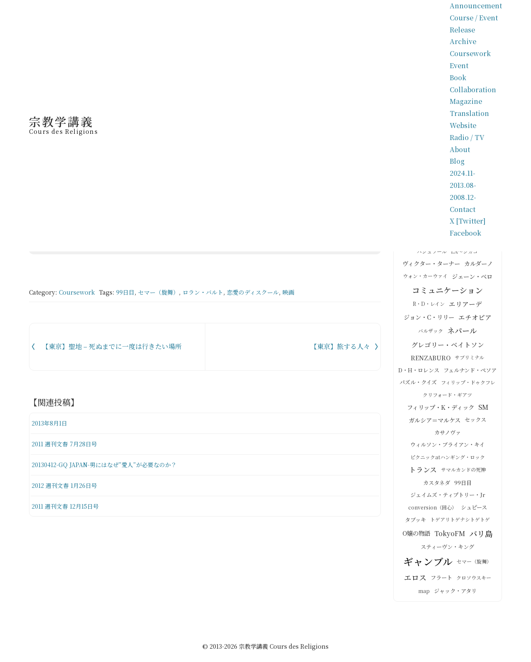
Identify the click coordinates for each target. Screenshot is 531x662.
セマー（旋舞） (158, 292)
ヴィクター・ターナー (431, 267)
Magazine (466, 101)
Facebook (465, 233)
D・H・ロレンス (418, 374)
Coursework (470, 53)
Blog (457, 161)
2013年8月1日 (51, 422)
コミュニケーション (447, 293)
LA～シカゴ (464, 255)
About (460, 149)
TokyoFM (449, 537)
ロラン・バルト (203, 292)
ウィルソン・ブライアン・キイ (447, 449)
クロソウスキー (473, 581)
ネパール (462, 334)
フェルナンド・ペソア (470, 374)
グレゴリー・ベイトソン (447, 348)
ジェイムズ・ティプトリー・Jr (447, 499)
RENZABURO (431, 361)
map (424, 594)
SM (483, 411)
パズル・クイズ (418, 386)
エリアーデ (465, 308)
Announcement (476, 5)
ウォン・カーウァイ (425, 279)
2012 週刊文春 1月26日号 (67, 485)
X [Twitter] (467, 221)
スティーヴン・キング (447, 551)
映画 (288, 292)
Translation (469, 113)
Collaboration (473, 89)
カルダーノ (478, 267)
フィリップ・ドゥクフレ (468, 386)
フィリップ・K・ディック (440, 411)
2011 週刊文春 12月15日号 (68, 506)
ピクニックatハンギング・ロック (447, 461)
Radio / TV (467, 137)
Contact (462, 209)
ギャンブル (428, 565)
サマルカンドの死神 (463, 473)
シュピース (474, 511)
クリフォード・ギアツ (447, 398)
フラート (441, 582)
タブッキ (415, 524)
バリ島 (481, 537)
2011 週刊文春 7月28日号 (67, 443)
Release (462, 29)
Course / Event (474, 17)
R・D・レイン (429, 307)
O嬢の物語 (416, 537)
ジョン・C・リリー (429, 321)
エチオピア (475, 320)
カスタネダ (436, 487)
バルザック (430, 334)
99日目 (125, 292)
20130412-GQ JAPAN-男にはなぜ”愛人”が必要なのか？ (110, 464)
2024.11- (462, 173)
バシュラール (432, 255)
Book (458, 77)
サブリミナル (469, 361)
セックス (475, 424)
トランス (423, 473)
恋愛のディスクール (253, 292)
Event (459, 65)
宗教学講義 (63, 123)
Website (463, 125)
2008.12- (463, 197)
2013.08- (463, 185)
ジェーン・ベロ (472, 280)
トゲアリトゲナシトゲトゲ (460, 523)
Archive (463, 41)
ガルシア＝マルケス (434, 424)
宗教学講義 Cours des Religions (284, 650)
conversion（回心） (432, 511)
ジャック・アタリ (455, 595)
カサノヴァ (447, 437)
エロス (415, 581)
